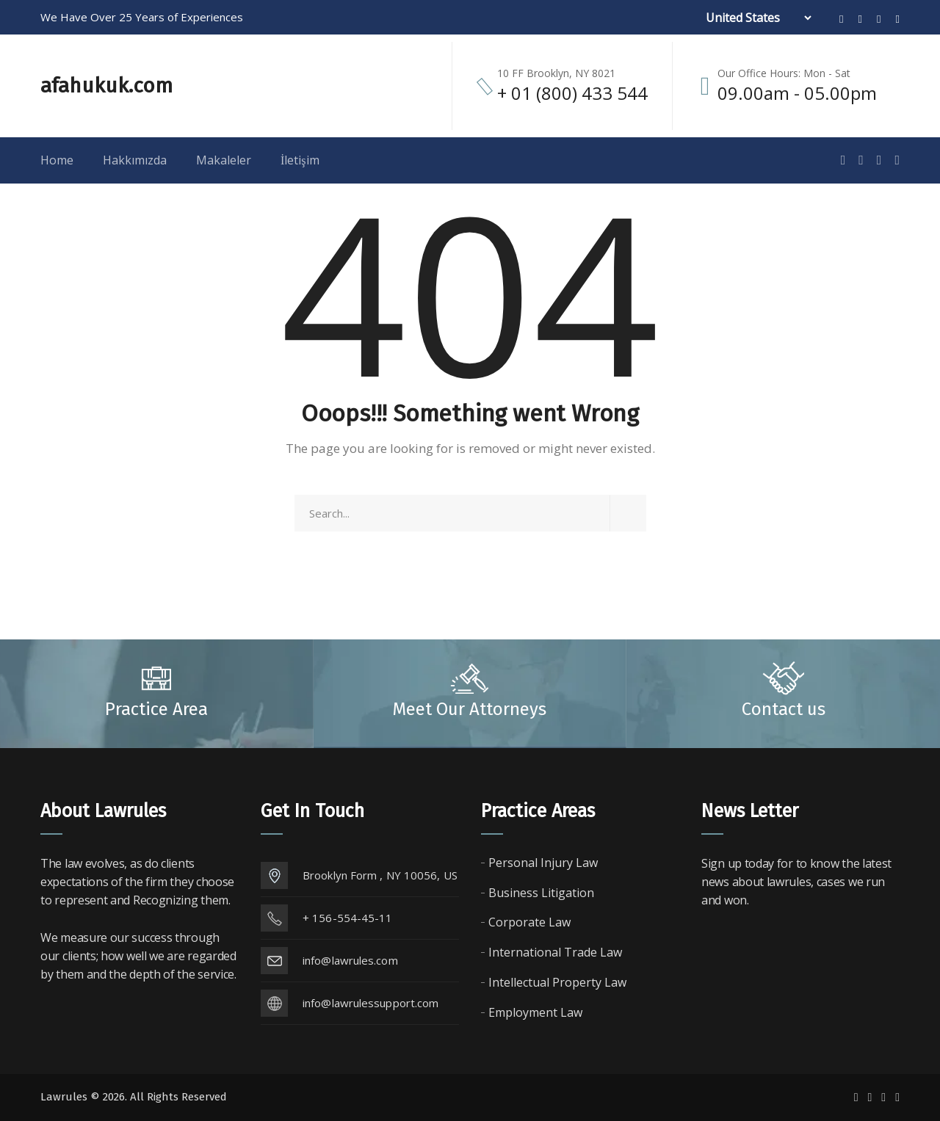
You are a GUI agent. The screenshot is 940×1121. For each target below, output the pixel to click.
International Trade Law (555, 952)
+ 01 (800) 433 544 (572, 93)
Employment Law (535, 1012)
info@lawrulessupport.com (370, 1002)
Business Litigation (541, 893)
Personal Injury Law (543, 863)
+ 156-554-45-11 (348, 917)
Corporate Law (529, 922)
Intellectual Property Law (557, 982)
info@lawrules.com (350, 960)
